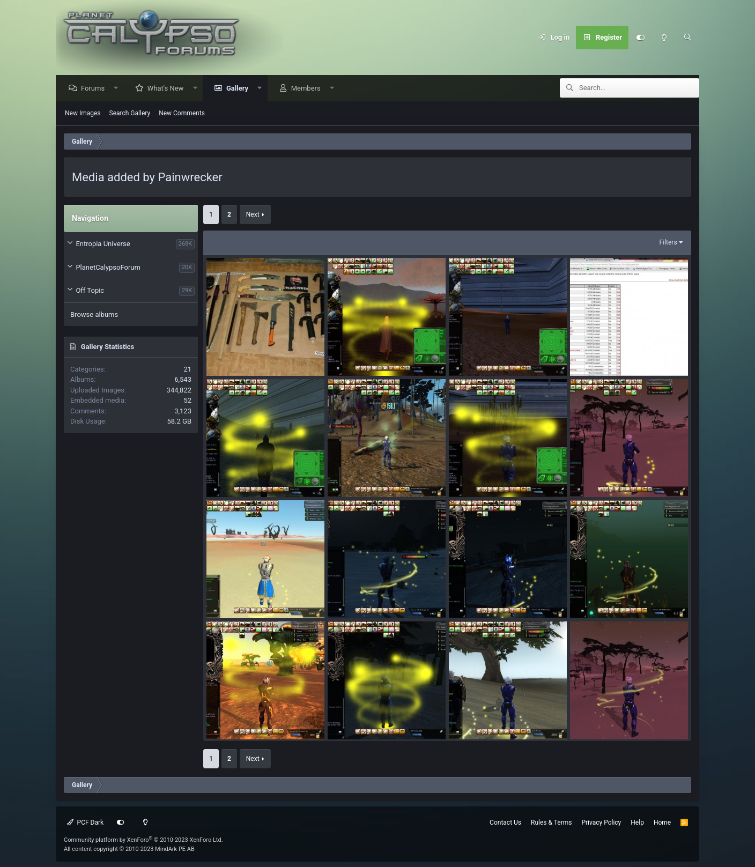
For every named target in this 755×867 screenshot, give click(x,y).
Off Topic (90, 291)
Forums (95, 89)
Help (637, 822)
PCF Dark (85, 822)
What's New (168, 89)
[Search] (687, 37)
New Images (83, 113)
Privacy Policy (601, 822)
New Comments (182, 113)
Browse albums (94, 315)
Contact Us (505, 822)
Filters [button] (668, 243)
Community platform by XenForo (143, 839)
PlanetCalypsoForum (108, 268)
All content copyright (129, 849)
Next (253, 215)
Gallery (240, 89)
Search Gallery (130, 113)
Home (662, 822)
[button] (119, 89)
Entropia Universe (103, 244)
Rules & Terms (551, 822)
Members (308, 89)
